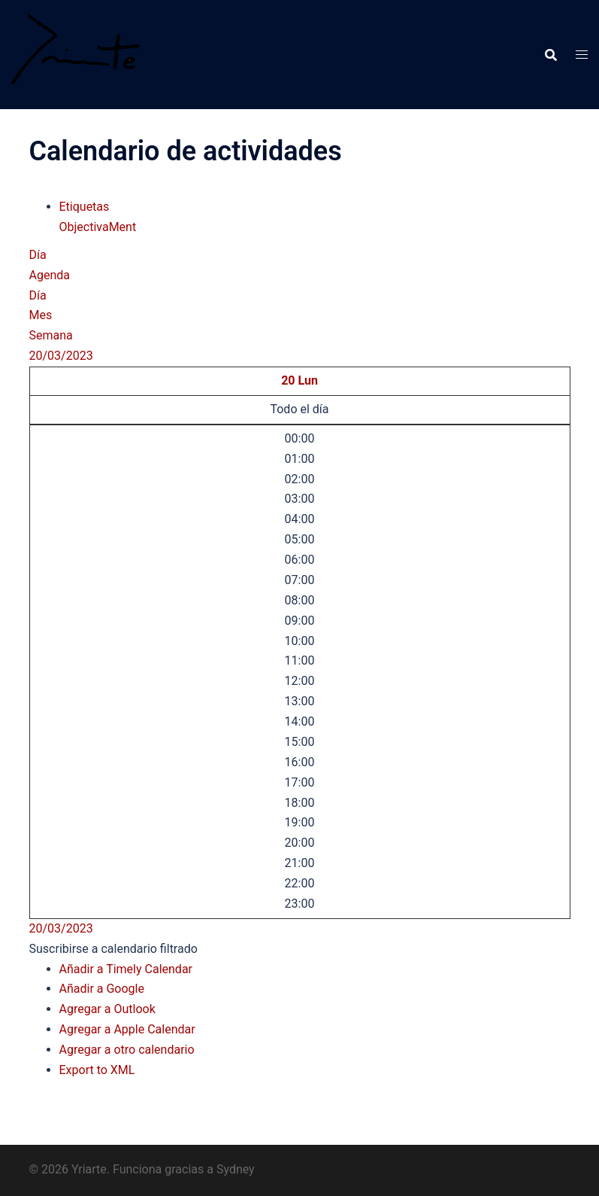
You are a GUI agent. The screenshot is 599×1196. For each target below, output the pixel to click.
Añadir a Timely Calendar (126, 969)
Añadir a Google (101, 988)
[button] (113, 949)
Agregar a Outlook (107, 1009)
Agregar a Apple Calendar (127, 1029)
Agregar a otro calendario (127, 1049)
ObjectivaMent (98, 227)
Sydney (235, 1169)
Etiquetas (84, 206)
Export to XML (97, 1070)
